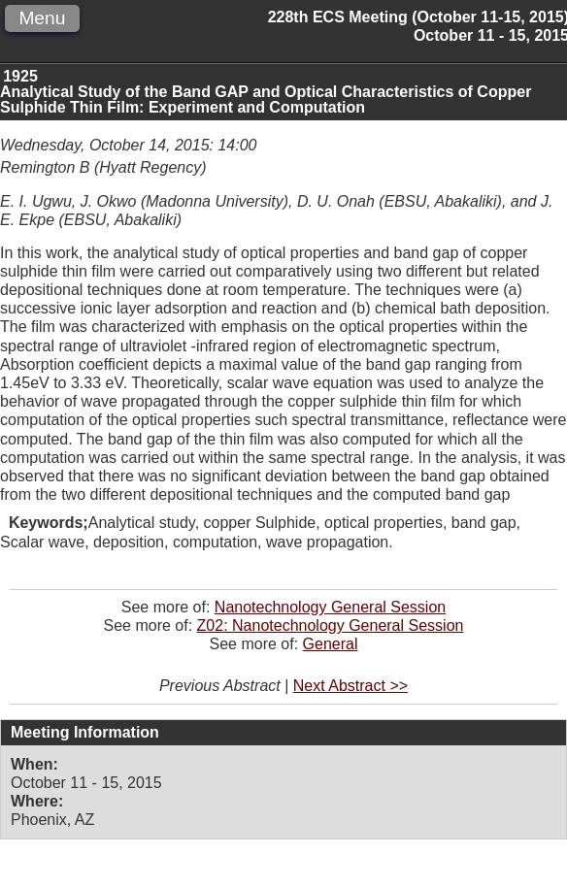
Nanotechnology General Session (330, 607)
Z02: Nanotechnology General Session (330, 625)
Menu (41, 18)
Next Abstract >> (350, 685)
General (330, 644)
